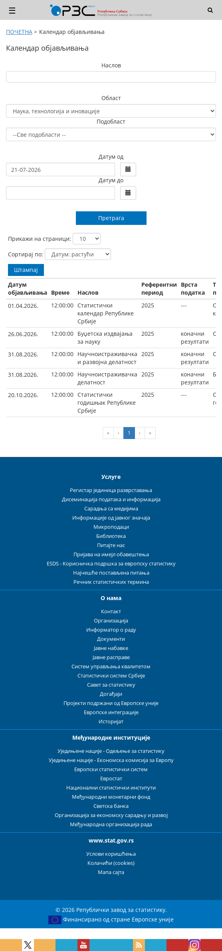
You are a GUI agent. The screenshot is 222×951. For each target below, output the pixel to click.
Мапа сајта (111, 872)
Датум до (111, 180)
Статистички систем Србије (111, 675)
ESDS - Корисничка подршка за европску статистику (111, 563)
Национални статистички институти (111, 787)
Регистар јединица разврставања (111, 490)
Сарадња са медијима (111, 508)
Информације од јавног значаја (111, 517)
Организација (111, 620)
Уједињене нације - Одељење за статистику (111, 751)
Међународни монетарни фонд (111, 796)
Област (111, 98)
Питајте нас (111, 545)
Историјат (111, 721)
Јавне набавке (111, 648)
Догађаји (111, 694)
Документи (111, 639)
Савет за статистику (111, 684)
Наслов (111, 65)
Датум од (111, 156)
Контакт (111, 611)
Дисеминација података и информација (111, 499)
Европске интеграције (111, 712)
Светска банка (111, 806)
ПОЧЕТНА (19, 31)
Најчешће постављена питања (111, 572)
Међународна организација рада (111, 824)
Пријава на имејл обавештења (111, 554)
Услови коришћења (111, 854)
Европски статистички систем (111, 769)
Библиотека (111, 536)
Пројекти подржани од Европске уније (111, 703)
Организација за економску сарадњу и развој (111, 815)
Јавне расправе (111, 657)
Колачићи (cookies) (111, 863)
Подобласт (111, 121)
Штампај (26, 270)
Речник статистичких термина (111, 582)
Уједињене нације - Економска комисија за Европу (111, 760)
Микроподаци (111, 527)
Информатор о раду (111, 629)
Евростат (111, 778)
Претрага (111, 218)
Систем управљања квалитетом (111, 666)
